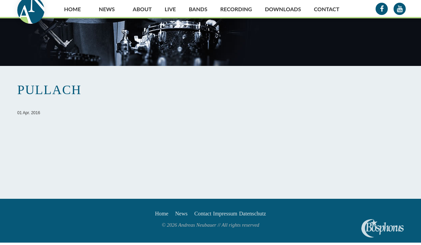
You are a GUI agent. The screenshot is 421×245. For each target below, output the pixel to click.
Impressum (231, 214)
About (142, 9)
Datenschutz (267, 214)
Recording (236, 9)
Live (170, 9)
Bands (198, 9)
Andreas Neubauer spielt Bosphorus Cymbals (382, 228)
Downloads (283, 9)
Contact (326, 9)
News (107, 9)
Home (72, 9)
